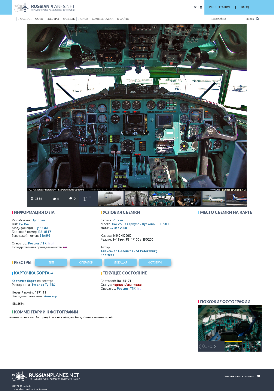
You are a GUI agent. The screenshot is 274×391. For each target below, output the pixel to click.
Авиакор (50, 296)
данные (69, 18)
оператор (86, 262)
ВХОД (245, 7)
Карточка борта (24, 281)
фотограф (155, 262)
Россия (118, 220)
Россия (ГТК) (38, 243)
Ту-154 (24, 224)
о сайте (123, 18)
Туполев (38, 220)
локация (120, 262)
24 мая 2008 (118, 228)
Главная (24, 18)
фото (39, 18)
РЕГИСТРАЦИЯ (219, 7)
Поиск (252, 18)
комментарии (102, 18)
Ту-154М (41, 228)
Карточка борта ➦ (34, 273)
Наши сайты (218, 19)
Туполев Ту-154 (43, 284)
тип (51, 262)
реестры (53, 18)
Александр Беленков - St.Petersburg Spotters (129, 253)
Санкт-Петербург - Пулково (142, 224)
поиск (83, 18)
